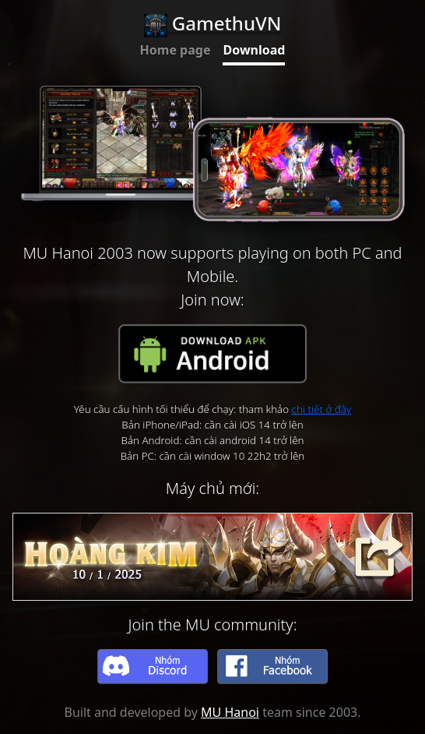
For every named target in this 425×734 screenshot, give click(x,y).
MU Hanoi (230, 712)
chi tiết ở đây (322, 409)
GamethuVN (213, 23)
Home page (175, 49)
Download (254, 49)
